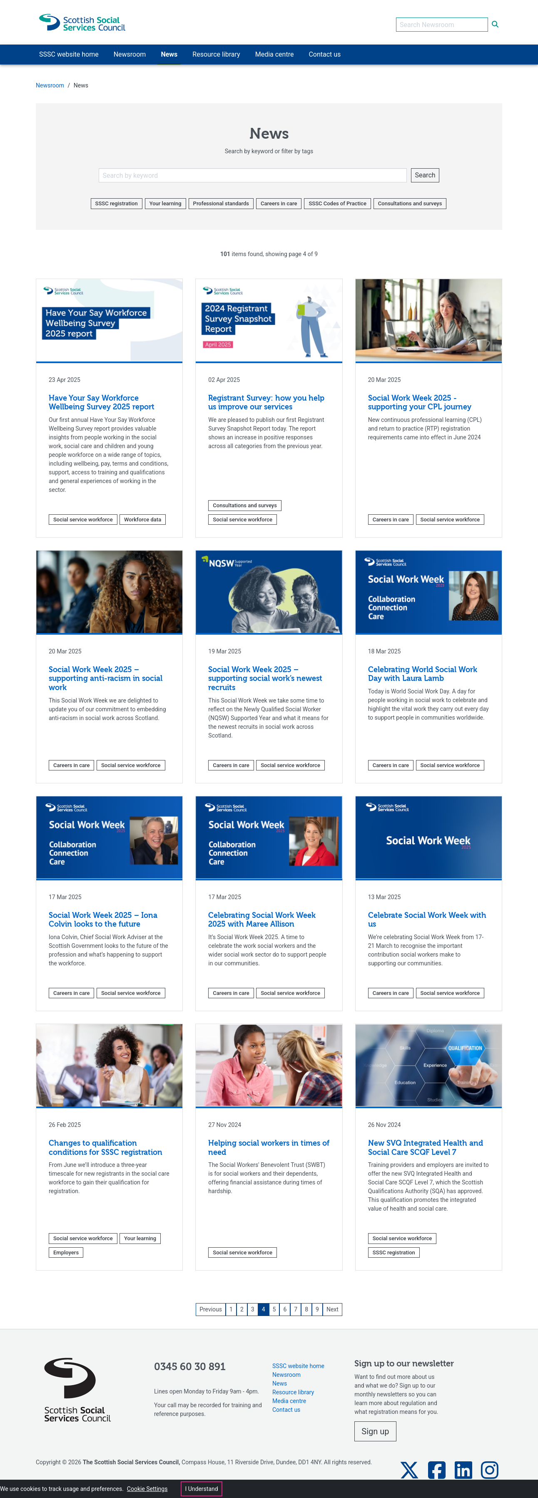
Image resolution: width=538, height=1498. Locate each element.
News (279, 1378)
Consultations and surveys (410, 199)
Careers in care (279, 199)
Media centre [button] (274, 50)
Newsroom (50, 80)
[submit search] (495, 20)
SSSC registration (116, 199)
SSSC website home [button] (69, 50)
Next (332, 1304)
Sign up (375, 1427)
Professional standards (221, 199)
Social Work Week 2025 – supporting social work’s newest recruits (265, 674)
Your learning (165, 199)
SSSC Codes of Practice (337, 199)
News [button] (169, 50)
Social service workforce (83, 514)
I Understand (201, 1489)
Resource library (293, 1387)
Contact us (286, 1404)
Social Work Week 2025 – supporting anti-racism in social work (105, 674)
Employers (66, 1247)
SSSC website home (298, 1361)
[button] (409, 1465)
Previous (210, 1304)
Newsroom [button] (130, 50)
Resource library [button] (216, 50)
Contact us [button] (325, 50)
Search (425, 170)
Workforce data (142, 514)
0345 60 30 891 (190, 1363)
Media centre (289, 1396)
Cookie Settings (147, 1489)
